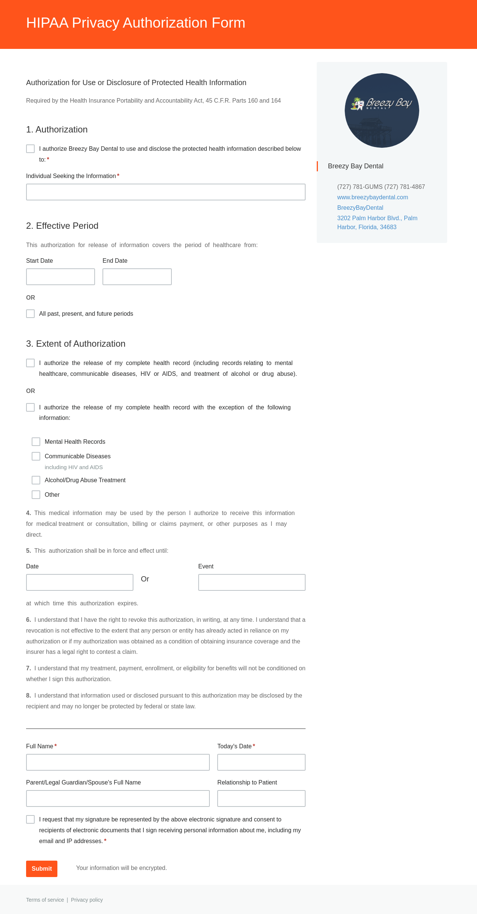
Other (46, 494)
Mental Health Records (68, 441)
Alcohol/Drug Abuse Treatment (79, 480)
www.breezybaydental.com (372, 197)
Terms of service (45, 900)
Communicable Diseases (79, 461)
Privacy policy (87, 900)
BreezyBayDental (360, 208)
